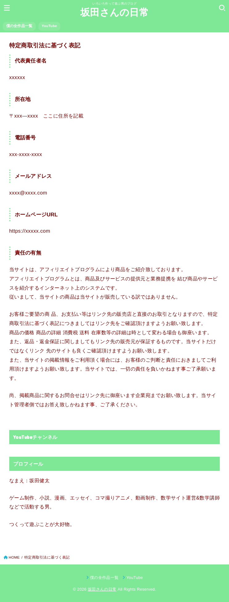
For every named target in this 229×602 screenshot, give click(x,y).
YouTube (49, 26)
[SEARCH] (222, 7)
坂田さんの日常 (114, 12)
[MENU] (7, 7)
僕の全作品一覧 (19, 26)
